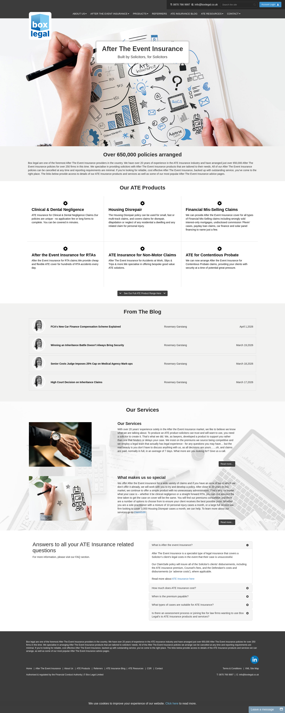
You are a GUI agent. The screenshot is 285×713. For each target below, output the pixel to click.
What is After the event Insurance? (172, 545)
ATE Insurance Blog (115, 668)
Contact (159, 668)
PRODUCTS (140, 13)
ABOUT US (80, 13)
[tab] (200, 545)
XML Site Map (252, 668)
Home (29, 668)
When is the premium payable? (170, 596)
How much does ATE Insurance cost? (174, 588)
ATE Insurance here (183, 578)
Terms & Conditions (232, 668)
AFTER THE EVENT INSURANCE (109, 13)
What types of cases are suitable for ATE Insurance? (183, 604)
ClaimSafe (140, 512)
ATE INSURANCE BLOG (183, 13)
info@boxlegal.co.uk (206, 4)
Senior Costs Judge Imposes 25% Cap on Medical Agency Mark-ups (92, 363)
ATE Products (84, 668)
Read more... (227, 464)
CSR (149, 668)
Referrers (98, 668)
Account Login (270, 4)
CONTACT (233, 13)
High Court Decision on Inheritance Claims (76, 382)
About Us (69, 668)
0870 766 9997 (181, 4)
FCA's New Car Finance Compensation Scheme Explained (86, 326)
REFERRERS (159, 13)
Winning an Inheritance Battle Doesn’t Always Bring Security (87, 345)
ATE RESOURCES (212, 13)
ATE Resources (136, 668)
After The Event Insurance (48, 668)
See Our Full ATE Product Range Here (142, 293)
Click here (171, 703)
